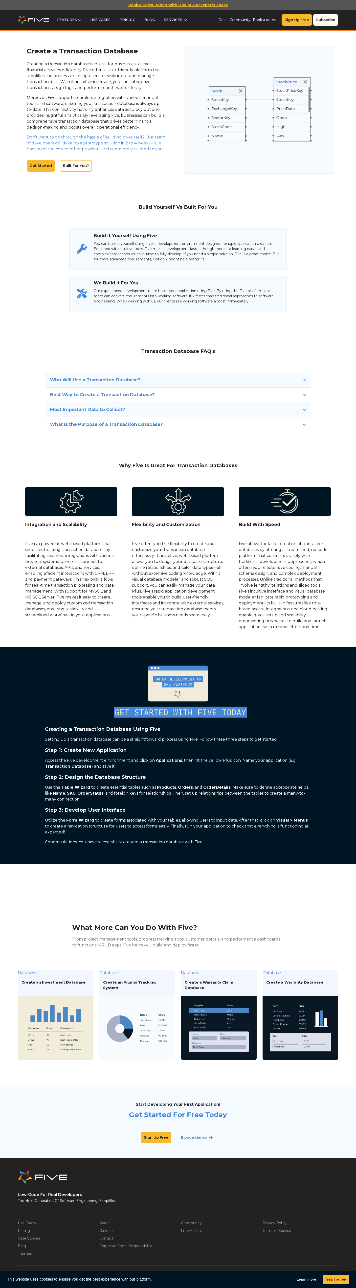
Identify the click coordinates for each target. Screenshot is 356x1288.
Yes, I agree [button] (336, 1279)
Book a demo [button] (194, 1137)
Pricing (127, 20)
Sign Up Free (297, 19)
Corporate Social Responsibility (125, 1246)
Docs (222, 20)
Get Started (41, 165)
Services (173, 20)
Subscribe (325, 19)
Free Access (191, 1230)
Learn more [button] (306, 1279)
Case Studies (29, 1238)
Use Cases (100, 20)
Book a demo (264, 20)
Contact (106, 1238)
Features (67, 20)
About (104, 1223)
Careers (105, 1230)
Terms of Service (277, 1230)
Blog (149, 20)
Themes (25, 1253)
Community (240, 20)
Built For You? (76, 165)
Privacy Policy (275, 1223)
